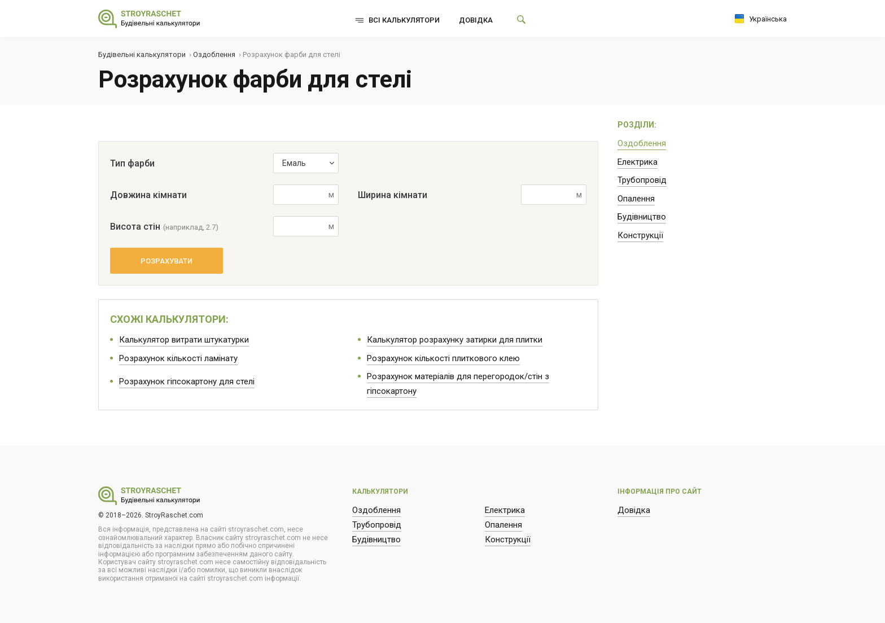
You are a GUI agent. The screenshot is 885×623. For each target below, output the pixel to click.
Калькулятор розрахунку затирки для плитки (454, 340)
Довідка (476, 20)
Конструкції (640, 235)
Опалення (636, 199)
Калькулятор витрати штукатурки (184, 340)
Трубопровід (642, 180)
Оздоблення (641, 143)
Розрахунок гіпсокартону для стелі (187, 381)
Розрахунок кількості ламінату (178, 358)
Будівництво (641, 217)
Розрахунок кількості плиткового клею (443, 358)
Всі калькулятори (404, 20)
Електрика (637, 162)
